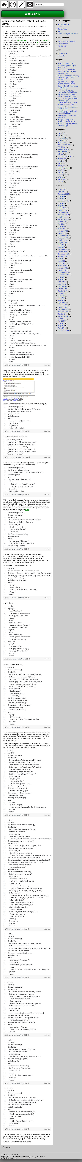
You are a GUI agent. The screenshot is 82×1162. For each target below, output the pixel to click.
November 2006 (63, 312)
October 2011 (62, 217)
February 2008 (63, 286)
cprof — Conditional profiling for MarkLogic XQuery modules (68, 77)
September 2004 (63, 330)
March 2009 (62, 265)
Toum (60, 31)
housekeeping (62, 168)
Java (59, 135)
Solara (60, 27)
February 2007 (63, 305)
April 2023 (61, 192)
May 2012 (61, 205)
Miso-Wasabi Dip (64, 24)
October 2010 (62, 240)
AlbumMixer (62, 54)
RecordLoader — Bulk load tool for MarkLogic (67, 112)
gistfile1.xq (8, 365)
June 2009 (61, 259)
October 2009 (62, 252)
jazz (59, 172)
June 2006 (61, 323)
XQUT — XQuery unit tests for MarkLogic (67, 125)
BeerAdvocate (63, 44)
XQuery (28, 26)
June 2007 (61, 298)
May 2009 (61, 261)
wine (59, 182)
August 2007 (62, 293)
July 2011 (61, 224)
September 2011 (63, 219)
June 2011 (61, 226)
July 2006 (61, 321)
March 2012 (62, 208)
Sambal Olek (62, 29)
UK (59, 154)
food (59, 163)
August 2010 (62, 242)
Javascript (61, 138)
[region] (27, 206)
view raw (47, 365)
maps (27, 510)
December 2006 (63, 309)
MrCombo (61, 56)
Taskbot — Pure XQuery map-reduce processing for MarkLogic (67, 65)
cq (37, 42)
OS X (60, 147)
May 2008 (61, 279)
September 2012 (63, 201)
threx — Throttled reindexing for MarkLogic (68, 87)
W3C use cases (21, 40)
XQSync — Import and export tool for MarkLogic (67, 120)
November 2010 (63, 238)
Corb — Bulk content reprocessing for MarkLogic (67, 91)
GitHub (26, 365)
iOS (59, 170)
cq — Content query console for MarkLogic (67, 99)
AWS (60, 133)
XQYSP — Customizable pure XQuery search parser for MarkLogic (67, 71)
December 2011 (63, 212)
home (60, 166)
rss (63, 133)
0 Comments (42, 26)
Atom (3, 1154)
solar (59, 177)
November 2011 (63, 215)
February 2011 (63, 231)
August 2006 (62, 319)
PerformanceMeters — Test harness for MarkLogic (67, 104)
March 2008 (62, 284)
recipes (60, 175)
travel (60, 179)
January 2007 (62, 307)
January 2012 (62, 210)
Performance (62, 149)
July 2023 (61, 189)
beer (59, 161)
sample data (45, 40)
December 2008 (63, 272)
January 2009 (62, 270)
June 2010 (61, 245)
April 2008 (61, 282)
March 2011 (62, 229)
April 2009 (61, 263)
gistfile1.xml (8, 457)
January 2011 (62, 233)
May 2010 (61, 247)
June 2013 (61, 199)
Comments (14, 1154)
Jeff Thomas (62, 46)
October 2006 (62, 314)
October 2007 (62, 291)
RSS (7, 1154)
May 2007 (61, 300)
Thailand (61, 152)
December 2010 (63, 235)
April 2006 (61, 328)
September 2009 (63, 254)
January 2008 (62, 289)
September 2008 (63, 275)
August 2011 (62, 222)
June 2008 (61, 277)
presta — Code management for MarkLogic (67, 108)
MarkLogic (34, 26)
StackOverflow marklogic (67, 41)
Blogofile (13, 1158)
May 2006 (61, 325)
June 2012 (61, 203)
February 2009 (63, 268)
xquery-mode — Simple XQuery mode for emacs (66, 83)
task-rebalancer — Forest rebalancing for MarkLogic (67, 95)
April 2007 (61, 302)
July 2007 (61, 296)
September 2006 (63, 316)
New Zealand (62, 145)
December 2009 (63, 249)
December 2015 (63, 194)
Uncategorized (63, 156)
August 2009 (62, 256)
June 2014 (61, 196)
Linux (60, 140)
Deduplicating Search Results (68, 34)
